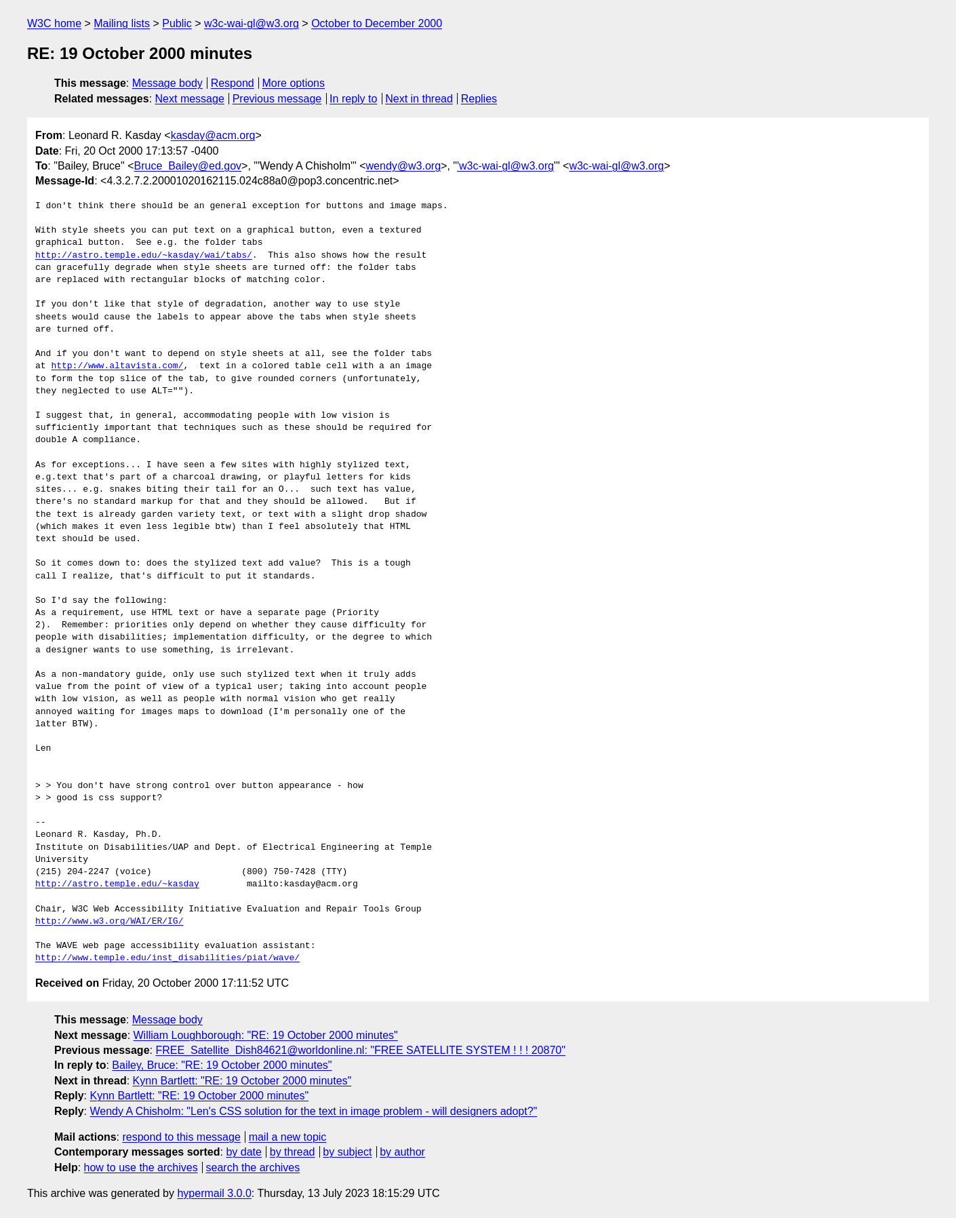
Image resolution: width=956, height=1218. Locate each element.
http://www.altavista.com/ (117, 366)
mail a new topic (288, 1137)
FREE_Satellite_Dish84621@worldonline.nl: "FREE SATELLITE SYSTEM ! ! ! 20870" (360, 1050)
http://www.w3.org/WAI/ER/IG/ (109, 922)
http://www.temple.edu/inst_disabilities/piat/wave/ (167, 958)
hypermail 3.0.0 (214, 1193)
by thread (292, 1152)
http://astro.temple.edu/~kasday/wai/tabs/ (143, 256)
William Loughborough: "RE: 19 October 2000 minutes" (266, 1035)
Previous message (277, 98)
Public (177, 23)
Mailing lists (122, 23)
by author (402, 1152)
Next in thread (419, 98)
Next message (189, 98)
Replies (479, 98)
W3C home (54, 23)
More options (293, 83)
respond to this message (181, 1137)
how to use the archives (141, 1167)
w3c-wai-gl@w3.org (251, 23)
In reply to (353, 98)
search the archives (253, 1167)
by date (243, 1152)
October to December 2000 (376, 23)
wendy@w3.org (403, 166)
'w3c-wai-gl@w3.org (505, 166)
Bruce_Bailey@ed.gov (187, 166)
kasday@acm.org (213, 135)
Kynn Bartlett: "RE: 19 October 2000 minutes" (242, 1080)
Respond (232, 83)
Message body (167, 83)
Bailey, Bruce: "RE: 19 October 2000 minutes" (222, 1065)
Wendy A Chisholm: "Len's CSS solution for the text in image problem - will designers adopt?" (313, 1111)
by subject (347, 1152)
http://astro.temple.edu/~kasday (117, 884)
